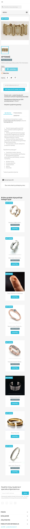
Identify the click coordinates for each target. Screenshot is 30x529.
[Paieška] (11, 7)
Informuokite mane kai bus (14, 89)
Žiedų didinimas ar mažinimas (15, 293)
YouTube (7, 503)
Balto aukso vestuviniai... (15, 258)
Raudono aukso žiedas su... (15, 326)
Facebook (2, 503)
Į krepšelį (11, 69)
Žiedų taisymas (15, 433)
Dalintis (7, 77)
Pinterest (15, 77)
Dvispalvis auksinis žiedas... (15, 362)
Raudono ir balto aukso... (15, 222)
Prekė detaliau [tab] (18, 113)
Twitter (11, 77)
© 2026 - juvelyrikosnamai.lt (9, 527)
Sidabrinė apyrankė (15, 397)
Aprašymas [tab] (8, 113)
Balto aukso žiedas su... (15, 465)
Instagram (11, 503)
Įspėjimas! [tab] (16, 115)
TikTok (15, 503)
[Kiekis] (3, 69)
